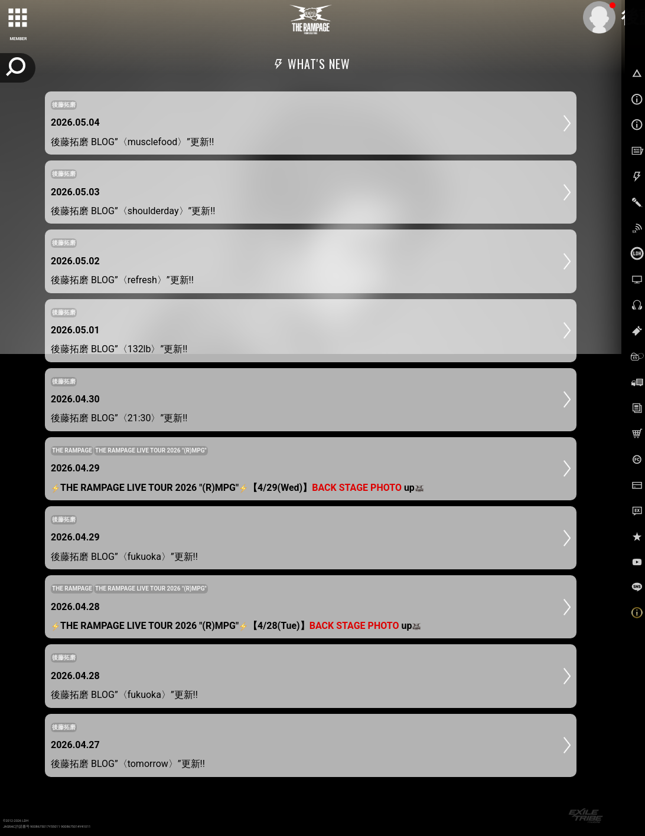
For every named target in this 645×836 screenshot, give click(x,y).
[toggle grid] (18, 18)
